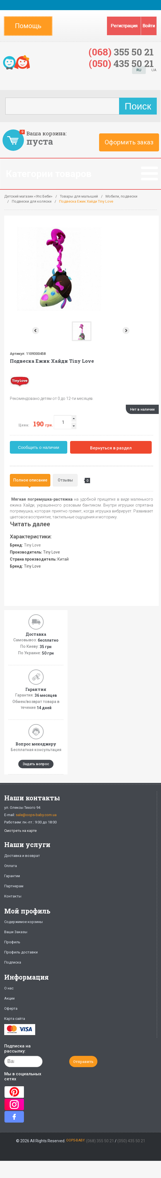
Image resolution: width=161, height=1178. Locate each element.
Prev (35, 330)
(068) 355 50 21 (100, 1141)
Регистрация (124, 25)
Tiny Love (32, 545)
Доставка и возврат (22, 856)
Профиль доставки (21, 952)
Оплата (10, 866)
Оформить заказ (129, 142)
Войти (148, 25)
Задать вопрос (36, 764)
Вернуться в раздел (111, 448)
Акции (9, 998)
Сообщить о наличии (38, 447)
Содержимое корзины (23, 922)
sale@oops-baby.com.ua (36, 815)
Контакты (12, 896)
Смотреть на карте (20, 830)
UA (153, 70)
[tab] (30, 480)
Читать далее (30, 524)
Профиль (12, 942)
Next (126, 330)
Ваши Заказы (15, 932)
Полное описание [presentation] (30, 480)
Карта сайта (14, 1018)
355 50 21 (121, 51)
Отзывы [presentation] (68, 480)
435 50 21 (121, 63)
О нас (9, 988)
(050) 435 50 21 (131, 1141)
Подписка (12, 962)
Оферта (10, 1008)
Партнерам (13, 886)
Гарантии (12, 876)
